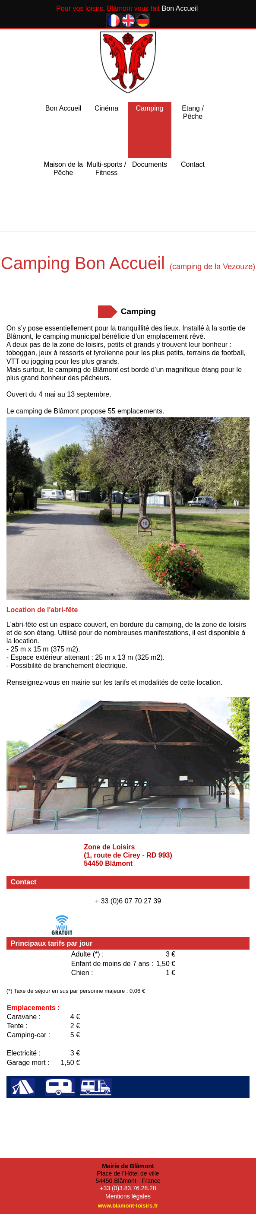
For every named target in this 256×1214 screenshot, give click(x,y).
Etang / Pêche (193, 112)
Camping (149, 108)
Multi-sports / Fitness (106, 168)
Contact (193, 164)
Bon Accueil (63, 108)
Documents (149, 164)
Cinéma (106, 108)
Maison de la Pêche (63, 168)
